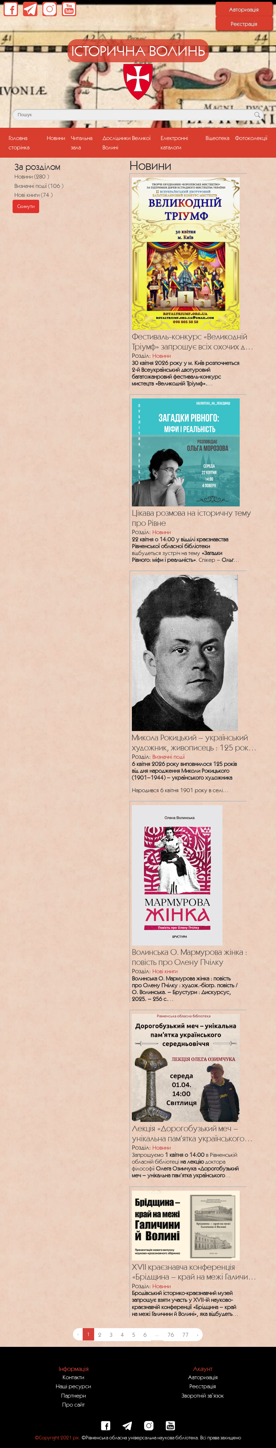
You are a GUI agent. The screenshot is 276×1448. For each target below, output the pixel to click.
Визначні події (168, 756)
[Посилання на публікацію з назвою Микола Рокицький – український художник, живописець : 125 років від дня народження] (183, 651)
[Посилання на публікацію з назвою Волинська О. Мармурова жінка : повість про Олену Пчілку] (175, 874)
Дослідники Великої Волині (126, 142)
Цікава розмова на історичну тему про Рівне (191, 517)
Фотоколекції (251, 138)
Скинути (25, 206)
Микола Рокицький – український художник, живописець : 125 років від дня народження (193, 743)
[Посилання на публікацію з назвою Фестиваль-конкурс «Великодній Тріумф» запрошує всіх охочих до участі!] (184, 252)
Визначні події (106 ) (38, 185)
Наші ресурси (73, 1386)
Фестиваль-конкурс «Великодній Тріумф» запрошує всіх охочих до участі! (191, 342)
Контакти (73, 1377)
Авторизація (244, 9)
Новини (56, 138)
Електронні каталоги (174, 142)
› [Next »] (197, 1334)
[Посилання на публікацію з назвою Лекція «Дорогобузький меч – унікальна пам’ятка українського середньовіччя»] (184, 1066)
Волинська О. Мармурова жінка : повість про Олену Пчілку (189, 956)
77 (185, 1334)
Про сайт (73, 1404)
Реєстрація (244, 24)
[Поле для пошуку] (138, 115)
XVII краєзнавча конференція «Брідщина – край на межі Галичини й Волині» (194, 1272)
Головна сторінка (26, 142)
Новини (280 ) (31, 176)
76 (170, 1334)
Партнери (73, 1395)
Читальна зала (81, 142)
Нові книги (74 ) (33, 194)
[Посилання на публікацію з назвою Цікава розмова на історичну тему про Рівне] (184, 450)
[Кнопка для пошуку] (257, 115)
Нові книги (165, 971)
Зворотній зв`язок (202, 1395)
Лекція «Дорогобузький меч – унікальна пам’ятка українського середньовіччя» (188, 1133)
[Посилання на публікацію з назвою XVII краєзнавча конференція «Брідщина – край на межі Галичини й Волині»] (184, 1223)
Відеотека (217, 138)
